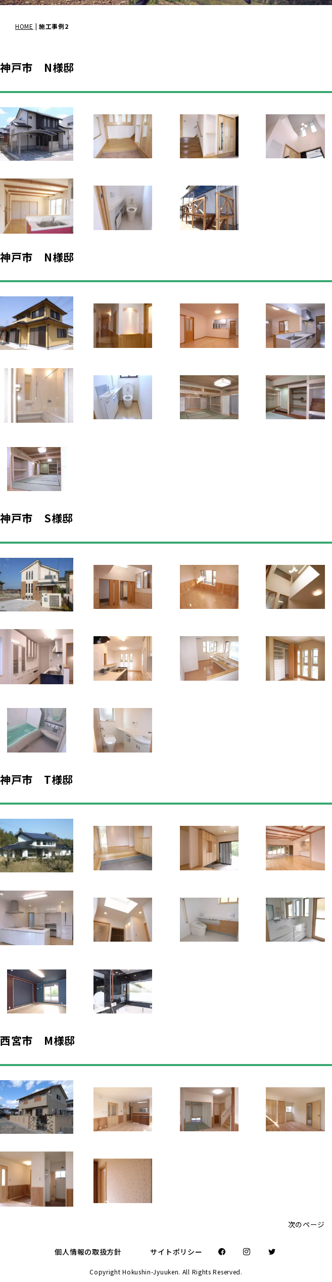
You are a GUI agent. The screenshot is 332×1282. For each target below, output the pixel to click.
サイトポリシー (176, 1252)
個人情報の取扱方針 (88, 1252)
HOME (24, 26)
